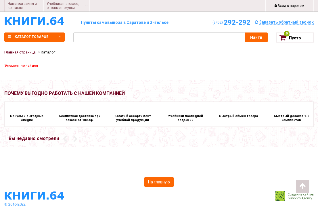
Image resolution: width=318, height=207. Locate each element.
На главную (159, 182)
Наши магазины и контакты (22, 6)
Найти (256, 37)
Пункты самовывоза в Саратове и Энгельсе (124, 22)
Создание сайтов (301, 194)
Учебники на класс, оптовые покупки (63, 6)
